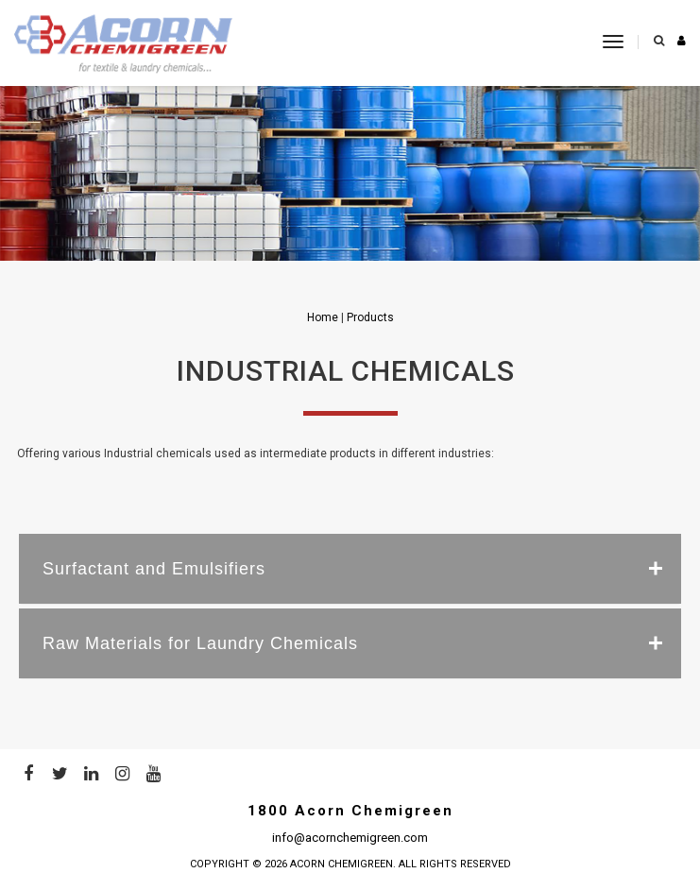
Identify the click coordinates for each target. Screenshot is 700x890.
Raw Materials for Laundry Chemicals (200, 643)
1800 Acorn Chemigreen (350, 810)
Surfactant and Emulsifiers (154, 568)
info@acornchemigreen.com (350, 837)
